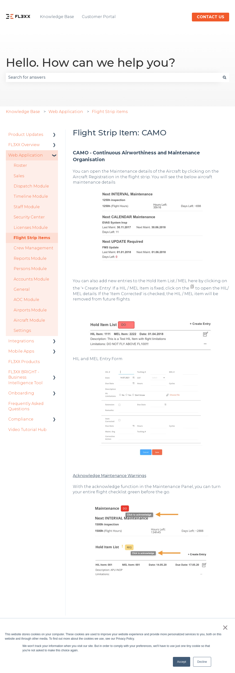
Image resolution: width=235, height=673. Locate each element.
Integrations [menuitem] (21, 341)
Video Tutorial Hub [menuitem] (27, 429)
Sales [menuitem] (19, 176)
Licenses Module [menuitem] (31, 227)
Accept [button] (181, 662)
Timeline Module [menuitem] (31, 196)
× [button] (225, 627)
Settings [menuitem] (22, 330)
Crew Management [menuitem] (33, 248)
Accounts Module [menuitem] (31, 279)
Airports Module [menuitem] (30, 310)
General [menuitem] (22, 289)
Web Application (65, 111)
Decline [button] (202, 662)
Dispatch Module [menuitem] (31, 186)
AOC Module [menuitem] (26, 299)
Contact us (210, 17)
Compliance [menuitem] (20, 419)
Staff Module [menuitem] (27, 207)
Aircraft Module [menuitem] (29, 320)
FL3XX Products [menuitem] (24, 361)
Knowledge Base (57, 16)
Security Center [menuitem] (29, 217)
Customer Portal (99, 16)
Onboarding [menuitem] (21, 393)
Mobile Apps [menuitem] (21, 351)
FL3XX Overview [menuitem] (24, 144)
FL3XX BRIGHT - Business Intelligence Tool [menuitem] (25, 377)
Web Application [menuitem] (25, 155)
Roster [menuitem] (20, 165)
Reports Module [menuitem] (30, 258)
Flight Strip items (110, 111)
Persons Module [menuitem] (30, 268)
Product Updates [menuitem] (25, 134)
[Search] (224, 77)
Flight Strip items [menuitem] (32, 237)
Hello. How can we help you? (90, 63)
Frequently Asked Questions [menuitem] (26, 406)
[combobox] (113, 77)
